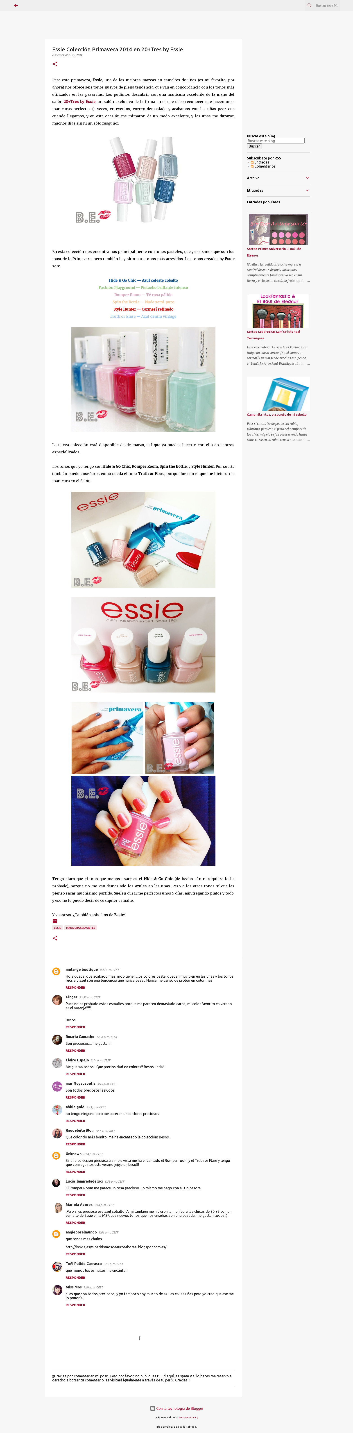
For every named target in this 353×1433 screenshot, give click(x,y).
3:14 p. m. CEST (100, 1060)
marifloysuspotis (80, 1083)
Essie (57, 927)
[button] (55, 64)
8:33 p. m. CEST (114, 1181)
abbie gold (75, 1107)
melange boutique (82, 969)
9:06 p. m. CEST (108, 1232)
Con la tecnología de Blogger (176, 1408)
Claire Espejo (77, 1060)
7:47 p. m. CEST (105, 1130)
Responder (75, 987)
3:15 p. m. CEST (107, 1083)
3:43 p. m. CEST (96, 1107)
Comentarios (263, 166)
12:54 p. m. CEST (106, 1036)
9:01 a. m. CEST (93, 1287)
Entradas (260, 162)
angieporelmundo (81, 1232)
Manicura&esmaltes (80, 927)
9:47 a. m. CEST (109, 969)
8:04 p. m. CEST (93, 1154)
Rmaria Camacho (80, 1037)
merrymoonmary (188, 1417)
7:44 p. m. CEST (104, 1204)
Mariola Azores (79, 1205)
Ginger (71, 997)
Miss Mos (74, 1287)
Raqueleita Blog (80, 1130)
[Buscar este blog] (316, 5)
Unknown (73, 1154)
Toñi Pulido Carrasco (84, 1264)
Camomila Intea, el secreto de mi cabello (277, 414)
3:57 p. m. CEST (113, 1263)
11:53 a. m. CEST (89, 997)
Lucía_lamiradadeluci (84, 1181)
